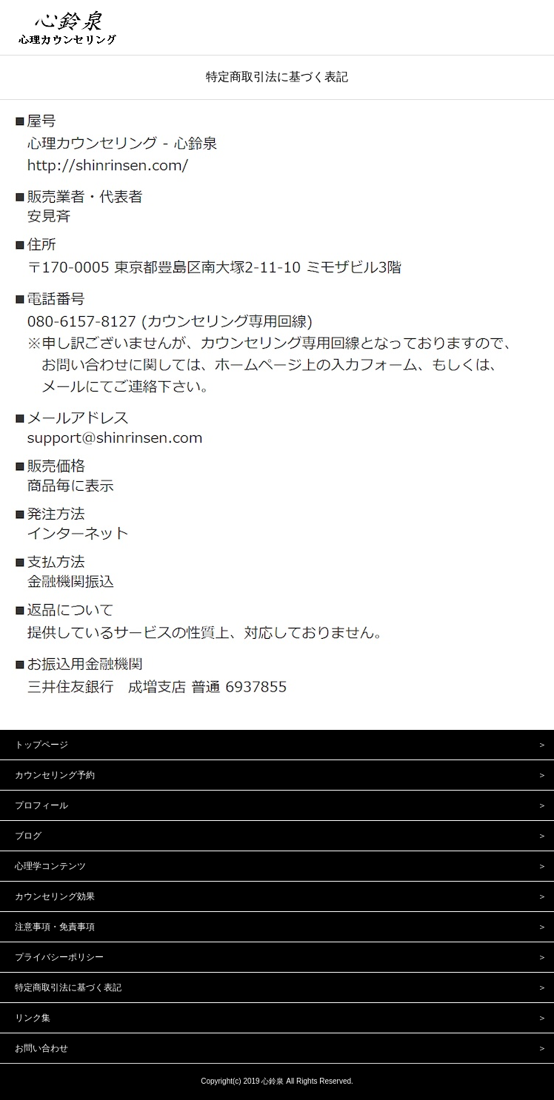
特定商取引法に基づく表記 (277, 76)
